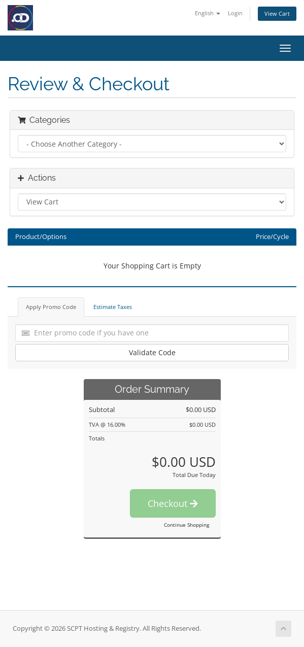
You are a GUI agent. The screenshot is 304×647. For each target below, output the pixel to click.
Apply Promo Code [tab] (51, 307)
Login (235, 13)
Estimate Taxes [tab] (112, 307)
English (207, 13)
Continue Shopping (186, 524)
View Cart (277, 13)
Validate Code (152, 352)
